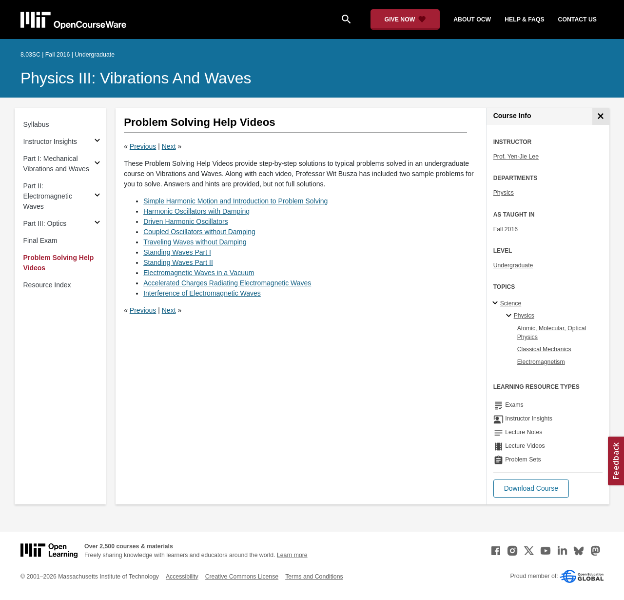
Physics (503, 192)
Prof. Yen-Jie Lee (516, 156)
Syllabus (36, 124)
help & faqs (524, 19)
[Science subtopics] (496, 303)
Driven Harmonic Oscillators (185, 221)
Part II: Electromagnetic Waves (47, 196)
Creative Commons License (241, 576)
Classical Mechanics (544, 349)
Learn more (292, 555)
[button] (531, 489)
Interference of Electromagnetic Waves (202, 293)
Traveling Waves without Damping (194, 242)
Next (169, 146)
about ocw (472, 19)
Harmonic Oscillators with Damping (196, 211)
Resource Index (47, 285)
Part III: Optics (45, 223)
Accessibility (182, 576)
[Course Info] (600, 116)
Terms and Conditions (314, 576)
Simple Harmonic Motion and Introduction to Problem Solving (235, 201)
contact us (577, 19)
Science (511, 303)
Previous (143, 146)
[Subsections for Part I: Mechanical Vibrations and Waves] (97, 164)
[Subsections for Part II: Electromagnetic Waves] (97, 196)
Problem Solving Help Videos (58, 263)
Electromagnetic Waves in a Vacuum (198, 273)
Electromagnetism (541, 362)
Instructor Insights (50, 141)
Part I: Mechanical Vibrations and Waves (56, 164)
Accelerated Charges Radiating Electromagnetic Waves (227, 283)
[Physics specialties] (510, 316)
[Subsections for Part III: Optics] (97, 223)
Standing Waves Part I (177, 252)
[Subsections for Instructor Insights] (97, 141)
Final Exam (40, 240)
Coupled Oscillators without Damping (199, 232)
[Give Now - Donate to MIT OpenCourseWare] (405, 19)
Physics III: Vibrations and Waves (135, 78)
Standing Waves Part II (178, 262)
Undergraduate (513, 265)
